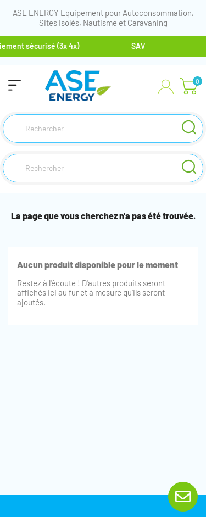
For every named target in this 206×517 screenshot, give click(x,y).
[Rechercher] (103, 128)
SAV (139, 46)
